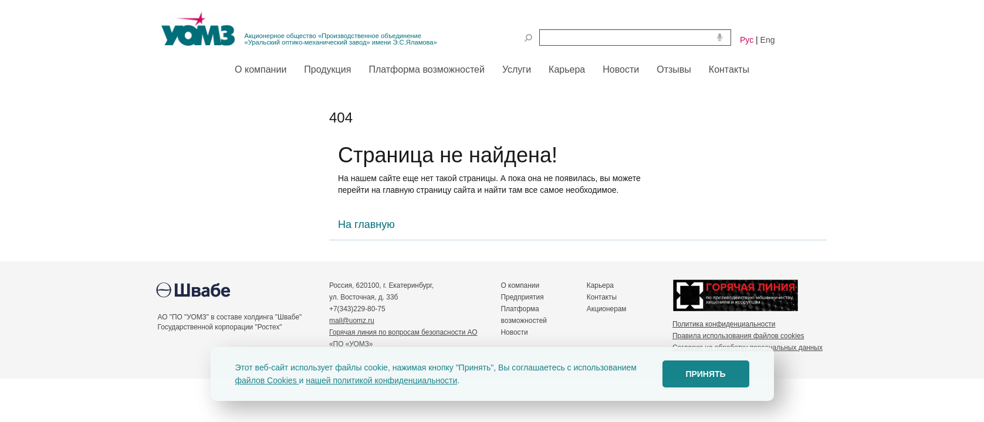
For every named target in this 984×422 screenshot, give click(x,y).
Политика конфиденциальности (723, 324)
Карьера (600, 285)
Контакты (602, 297)
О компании (520, 285)
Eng (767, 40)
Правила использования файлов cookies (738, 336)
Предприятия (522, 297)
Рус (746, 40)
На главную (366, 224)
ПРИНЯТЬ (705, 374)
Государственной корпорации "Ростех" (220, 327)
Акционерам (607, 309)
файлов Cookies (267, 380)
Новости (514, 332)
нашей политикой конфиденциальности (381, 380)
